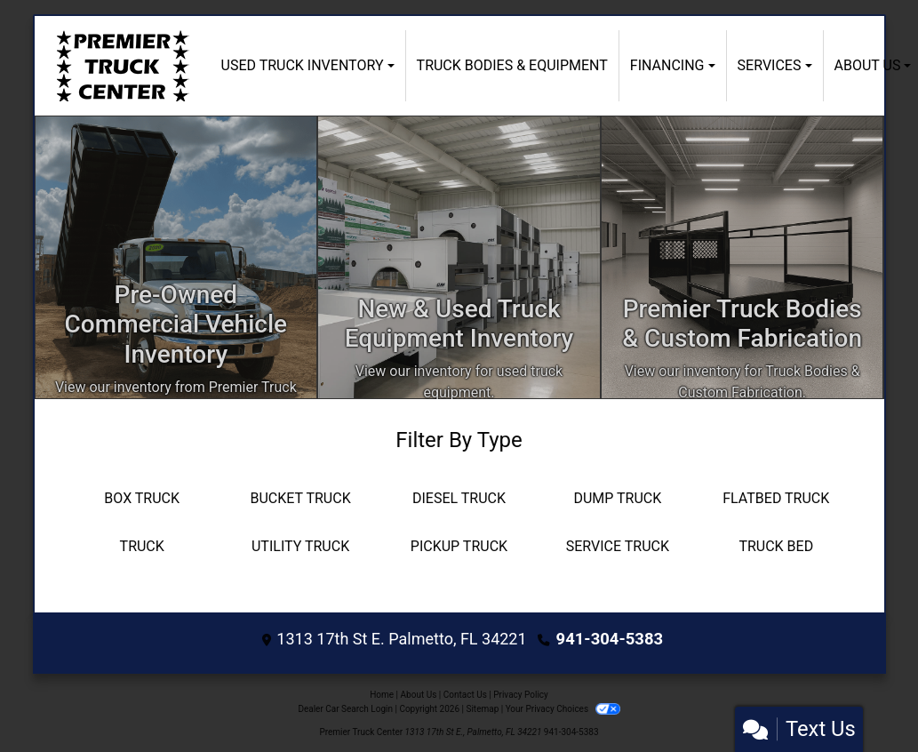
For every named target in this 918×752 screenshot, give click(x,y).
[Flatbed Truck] (776, 498)
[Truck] (142, 546)
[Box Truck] (142, 498)
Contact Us (465, 693)
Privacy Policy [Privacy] (520, 693)
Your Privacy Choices (563, 707)
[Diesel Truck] (458, 498)
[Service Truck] (618, 546)
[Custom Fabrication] (742, 257)
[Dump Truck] (618, 498)
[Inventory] (176, 257)
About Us (419, 693)
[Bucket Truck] (300, 498)
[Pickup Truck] (458, 546)
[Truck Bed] (776, 546)
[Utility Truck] (300, 546)
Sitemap (482, 707)
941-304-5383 (609, 638)
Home (382, 693)
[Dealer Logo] (122, 65)
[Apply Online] (459, 257)
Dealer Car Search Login (345, 707)
